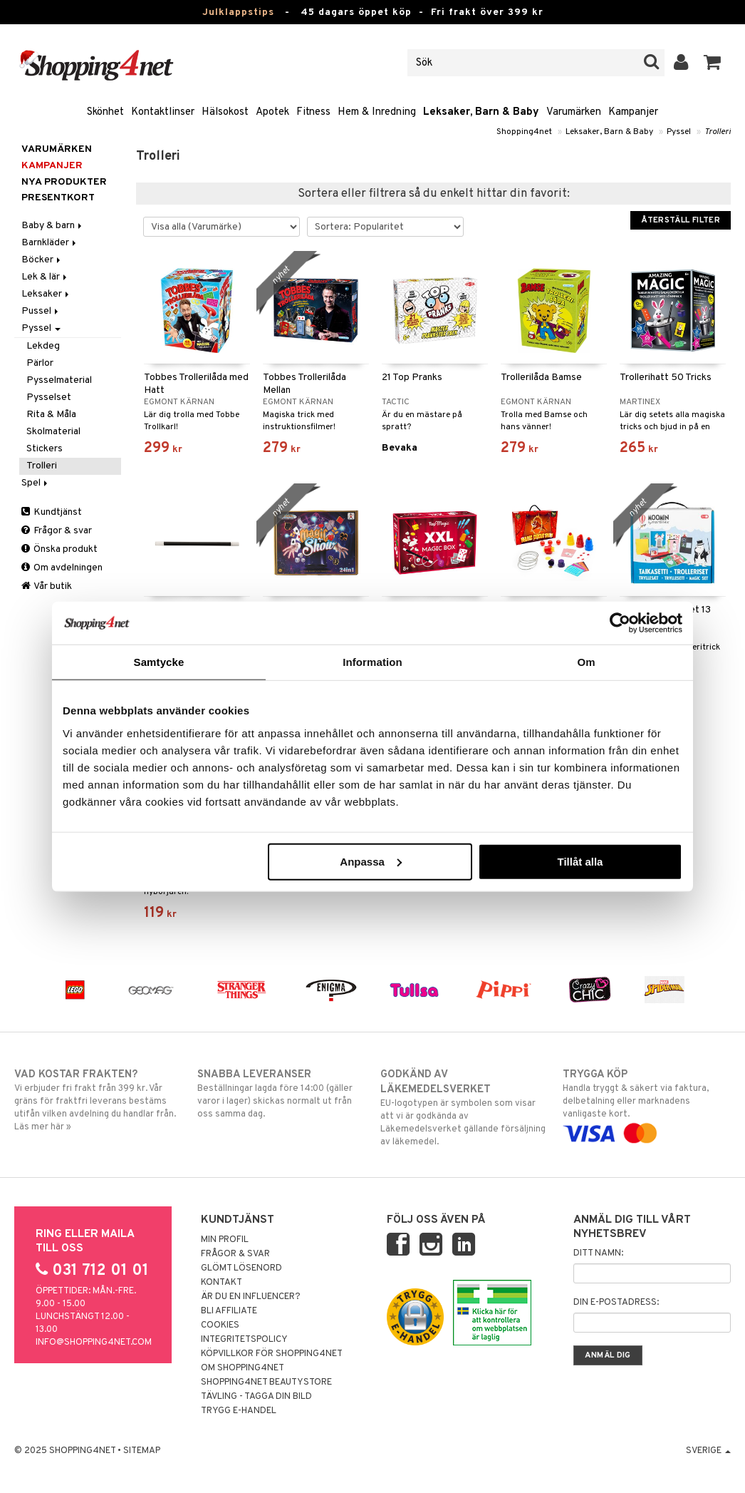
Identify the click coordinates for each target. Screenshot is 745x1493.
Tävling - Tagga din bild (256, 1396)
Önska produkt (59, 549)
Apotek (272, 112)
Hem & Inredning (377, 112)
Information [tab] (372, 662)
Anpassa (371, 861)
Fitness (313, 112)
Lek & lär (45, 277)
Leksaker (46, 294)
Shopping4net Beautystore (266, 1382)
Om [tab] (586, 662)
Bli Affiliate (229, 1311)
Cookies (220, 1325)
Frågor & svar (56, 531)
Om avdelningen (62, 568)
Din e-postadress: (616, 1302)
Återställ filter (680, 220)
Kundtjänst (51, 512)
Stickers (44, 449)
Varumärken (573, 112)
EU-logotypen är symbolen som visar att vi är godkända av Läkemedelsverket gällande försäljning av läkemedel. (464, 1107)
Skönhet (105, 112)
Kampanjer (633, 112)
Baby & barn (52, 226)
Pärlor (39, 363)
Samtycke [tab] (159, 662)
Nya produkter (64, 182)
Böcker (42, 260)
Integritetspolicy (244, 1339)
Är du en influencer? (251, 1297)
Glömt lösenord (241, 1268)
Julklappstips (238, 12)
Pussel (41, 311)
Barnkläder (49, 243)
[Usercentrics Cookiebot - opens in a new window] (620, 623)
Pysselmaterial (59, 380)
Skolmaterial (53, 432)
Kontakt (221, 1282)
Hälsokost (225, 112)
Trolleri (717, 132)
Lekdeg (43, 346)
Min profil (225, 1240)
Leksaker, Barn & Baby (481, 112)
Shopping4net (524, 132)
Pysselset (48, 397)
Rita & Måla (51, 415)
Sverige (708, 1451)
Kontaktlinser (162, 112)
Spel (35, 483)
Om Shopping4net (242, 1368)
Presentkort (58, 198)
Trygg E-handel (238, 1411)
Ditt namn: (598, 1253)
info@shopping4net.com (94, 1342)
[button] (712, 62)
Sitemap (141, 1451)
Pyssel (679, 132)
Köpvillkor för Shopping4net (272, 1354)
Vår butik (46, 586)
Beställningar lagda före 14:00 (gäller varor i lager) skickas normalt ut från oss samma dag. (281, 1093)
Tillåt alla (580, 861)
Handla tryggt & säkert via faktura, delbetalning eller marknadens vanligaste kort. (646, 1103)
